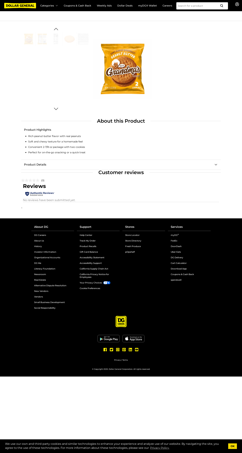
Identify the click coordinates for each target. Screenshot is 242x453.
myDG (175, 235)
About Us (39, 240)
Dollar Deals (125, 5)
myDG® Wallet (147, 5)
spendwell (176, 280)
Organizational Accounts (47, 257)
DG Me (37, 263)
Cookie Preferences (90, 288)
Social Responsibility (45, 308)
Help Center (86, 235)
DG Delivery (177, 257)
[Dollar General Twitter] (111, 349)
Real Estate (40, 280)
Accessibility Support (91, 263)
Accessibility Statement (92, 257)
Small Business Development (49, 302)
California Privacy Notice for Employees (94, 275)
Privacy (117, 360)
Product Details (35, 164)
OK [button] (233, 446)
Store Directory (133, 240)
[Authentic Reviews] (40, 193)
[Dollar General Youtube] (137, 349)
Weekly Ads (104, 5)
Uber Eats (176, 252)
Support (85, 227)
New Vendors (41, 291)
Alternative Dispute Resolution (50, 285)
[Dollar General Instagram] (118, 349)
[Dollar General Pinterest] (124, 349)
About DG (41, 227)
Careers (167, 5)
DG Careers (40, 235)
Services (177, 227)
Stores (129, 227)
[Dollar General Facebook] (105, 349)
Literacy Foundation (44, 268)
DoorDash (176, 246)
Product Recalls (88, 246)
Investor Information (45, 252)
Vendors (38, 296)
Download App (179, 268)
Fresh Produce (133, 246)
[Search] (223, 6)
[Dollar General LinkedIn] (130, 349)
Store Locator (132, 235)
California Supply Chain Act (94, 268)
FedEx (174, 240)
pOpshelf (130, 252)
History (38, 246)
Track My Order (88, 240)
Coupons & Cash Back (77, 5)
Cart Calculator (179, 263)
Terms (125, 360)
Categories (49, 5)
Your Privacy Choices (91, 282)
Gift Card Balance (89, 252)
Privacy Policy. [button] (159, 448)
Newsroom (40, 274)
